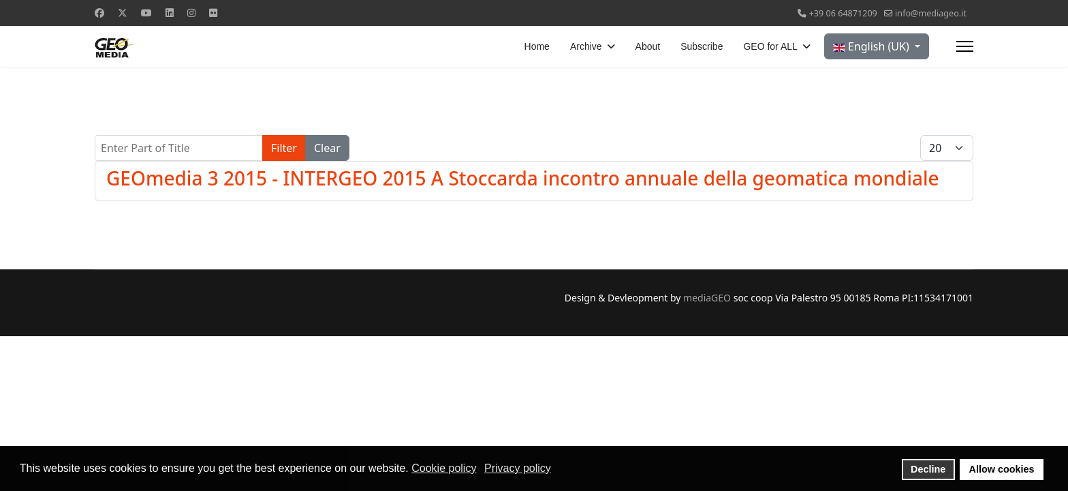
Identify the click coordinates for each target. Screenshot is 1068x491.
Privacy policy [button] (517, 468)
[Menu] (964, 46)
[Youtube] (146, 12)
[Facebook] (99, 12)
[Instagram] (191, 12)
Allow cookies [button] (1002, 469)
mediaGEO (707, 297)
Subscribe (701, 46)
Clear (327, 147)
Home (537, 46)
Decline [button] (928, 469)
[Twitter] (122, 12)
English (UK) (872, 46)
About (648, 46)
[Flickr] (213, 12)
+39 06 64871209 (843, 13)
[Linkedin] (170, 12)
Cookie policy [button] (443, 468)
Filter (284, 147)
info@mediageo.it (931, 13)
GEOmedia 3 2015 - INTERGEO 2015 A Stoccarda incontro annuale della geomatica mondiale (522, 178)
